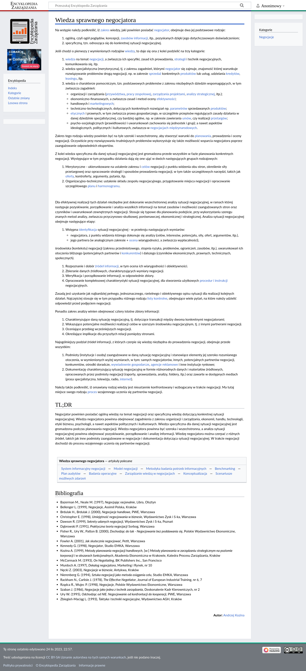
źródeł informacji (107, 266)
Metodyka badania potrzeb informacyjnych (176, 468)
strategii (180, 59)
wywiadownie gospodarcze (130, 364)
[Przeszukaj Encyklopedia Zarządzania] (150, 5)
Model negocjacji (125, 468)
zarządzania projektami (169, 94)
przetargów (219, 118)
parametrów (178, 108)
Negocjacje (266, 37)
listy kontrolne (157, 298)
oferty (69, 176)
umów (186, 118)
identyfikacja (88, 229)
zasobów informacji (134, 38)
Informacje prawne (92, 665)
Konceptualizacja (195, 473)
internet (125, 379)
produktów (188, 73)
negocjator (161, 30)
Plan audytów (71, 473)
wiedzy (130, 51)
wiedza (70, 59)
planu (92, 186)
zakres (105, 30)
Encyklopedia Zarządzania (24, 5)
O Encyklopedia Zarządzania (56, 665)
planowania (203, 136)
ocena (133, 240)
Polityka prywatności (18, 665)
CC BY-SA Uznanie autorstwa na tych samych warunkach (86, 657)
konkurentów (131, 253)
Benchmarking (225, 468)
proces (92, 392)
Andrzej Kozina (234, 615)
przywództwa (115, 94)
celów (146, 166)
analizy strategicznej (200, 94)
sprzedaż (155, 73)
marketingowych (101, 103)
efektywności (166, 99)
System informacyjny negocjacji (83, 468)
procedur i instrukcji (214, 280)
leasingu (71, 78)
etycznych (78, 113)
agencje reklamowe (164, 364)
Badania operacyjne (103, 473)
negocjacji (96, 59)
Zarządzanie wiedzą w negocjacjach (150, 473)
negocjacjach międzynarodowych (173, 128)
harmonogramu (109, 186)
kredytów (232, 73)
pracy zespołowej (139, 94)
